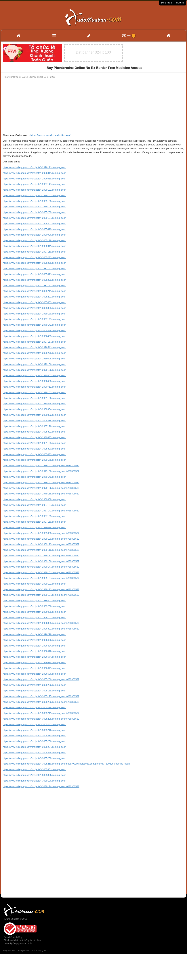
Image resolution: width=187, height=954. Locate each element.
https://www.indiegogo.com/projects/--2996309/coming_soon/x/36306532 (41, 623)
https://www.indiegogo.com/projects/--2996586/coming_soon (34, 673)
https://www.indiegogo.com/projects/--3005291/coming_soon (34, 296)
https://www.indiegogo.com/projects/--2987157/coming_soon (34, 341)
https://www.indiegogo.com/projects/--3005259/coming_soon (34, 752)
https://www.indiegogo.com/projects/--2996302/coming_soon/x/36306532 (41, 628)
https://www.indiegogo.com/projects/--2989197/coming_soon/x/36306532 (41, 594)
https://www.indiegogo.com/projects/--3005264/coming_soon (34, 747)
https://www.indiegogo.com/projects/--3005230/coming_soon (34, 735)
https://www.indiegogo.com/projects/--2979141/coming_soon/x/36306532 (41, 482)
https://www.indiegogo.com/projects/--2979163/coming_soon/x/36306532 (41, 465)
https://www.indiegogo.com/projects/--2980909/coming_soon (34, 499)
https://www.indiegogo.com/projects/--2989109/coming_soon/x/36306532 (41, 538)
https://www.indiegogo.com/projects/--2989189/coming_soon (34, 313)
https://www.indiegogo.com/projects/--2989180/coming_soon (34, 201)
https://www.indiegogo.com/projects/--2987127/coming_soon (34, 319)
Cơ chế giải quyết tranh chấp (18, 943)
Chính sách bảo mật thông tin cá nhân (22, 940)
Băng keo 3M (9, 950)
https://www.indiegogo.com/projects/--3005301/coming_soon (34, 431)
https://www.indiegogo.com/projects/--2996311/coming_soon (34, 173)
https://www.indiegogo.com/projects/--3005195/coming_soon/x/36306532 (41, 696)
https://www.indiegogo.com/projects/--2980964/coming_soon (34, 409)
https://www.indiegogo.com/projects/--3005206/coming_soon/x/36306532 (41, 679)
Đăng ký (180, 2)
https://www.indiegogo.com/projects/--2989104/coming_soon (34, 206)
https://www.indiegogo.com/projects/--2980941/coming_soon (34, 246)
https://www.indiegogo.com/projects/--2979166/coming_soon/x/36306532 (41, 488)
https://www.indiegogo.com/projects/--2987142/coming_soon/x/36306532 (41, 510)
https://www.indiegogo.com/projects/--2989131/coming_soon (34, 189)
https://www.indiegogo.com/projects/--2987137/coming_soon (34, 505)
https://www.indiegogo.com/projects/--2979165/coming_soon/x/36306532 (41, 493)
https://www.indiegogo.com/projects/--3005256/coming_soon (34, 262)
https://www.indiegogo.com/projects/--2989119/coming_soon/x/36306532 (41, 550)
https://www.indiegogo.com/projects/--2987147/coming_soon (34, 184)
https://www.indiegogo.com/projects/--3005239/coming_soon (34, 279)
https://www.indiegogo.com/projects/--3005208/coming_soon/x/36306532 (41, 718)
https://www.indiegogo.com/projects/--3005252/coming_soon (34, 758)
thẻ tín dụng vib (39, 950)
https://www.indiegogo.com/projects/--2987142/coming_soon (34, 268)
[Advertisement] (93, 106)
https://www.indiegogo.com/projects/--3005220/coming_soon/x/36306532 (41, 702)
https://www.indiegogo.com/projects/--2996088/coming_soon (34, 611)
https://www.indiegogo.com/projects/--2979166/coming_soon (34, 370)
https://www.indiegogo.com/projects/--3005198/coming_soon (34, 240)
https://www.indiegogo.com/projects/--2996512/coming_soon (34, 651)
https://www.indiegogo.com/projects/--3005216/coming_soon (34, 707)
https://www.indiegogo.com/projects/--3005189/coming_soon (34, 690)
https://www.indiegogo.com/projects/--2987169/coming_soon (34, 521)
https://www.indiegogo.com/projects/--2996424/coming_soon (34, 645)
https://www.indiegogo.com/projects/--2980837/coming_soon (34, 437)
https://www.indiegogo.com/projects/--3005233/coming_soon (34, 257)
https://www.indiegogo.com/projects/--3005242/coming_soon (34, 730)
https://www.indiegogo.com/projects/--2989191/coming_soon (34, 583)
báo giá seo (23, 950)
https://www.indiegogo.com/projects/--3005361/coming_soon (34, 769)
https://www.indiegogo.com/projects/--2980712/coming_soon (34, 386)
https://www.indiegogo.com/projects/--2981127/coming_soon (34, 285)
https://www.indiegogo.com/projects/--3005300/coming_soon (34, 448)
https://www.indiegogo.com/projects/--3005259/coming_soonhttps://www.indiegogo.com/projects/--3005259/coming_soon (66, 763)
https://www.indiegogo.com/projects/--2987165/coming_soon (34, 516)
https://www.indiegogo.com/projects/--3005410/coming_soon (34, 229)
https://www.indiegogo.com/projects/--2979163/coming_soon (34, 392)
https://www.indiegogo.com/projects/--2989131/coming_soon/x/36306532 (41, 555)
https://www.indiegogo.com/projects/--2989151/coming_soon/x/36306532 (41, 572)
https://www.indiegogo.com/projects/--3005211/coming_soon (34, 291)
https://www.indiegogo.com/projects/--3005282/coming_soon (34, 212)
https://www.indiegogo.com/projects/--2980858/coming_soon (34, 403)
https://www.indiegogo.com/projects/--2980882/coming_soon (34, 415)
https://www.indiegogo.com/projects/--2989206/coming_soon (34, 606)
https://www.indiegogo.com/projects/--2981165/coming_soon (34, 443)
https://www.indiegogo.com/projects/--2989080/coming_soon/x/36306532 (41, 533)
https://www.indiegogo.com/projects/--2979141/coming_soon (34, 324)
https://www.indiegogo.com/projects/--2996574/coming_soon (34, 656)
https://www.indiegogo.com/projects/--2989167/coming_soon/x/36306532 (41, 578)
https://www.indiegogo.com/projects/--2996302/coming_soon (34, 223)
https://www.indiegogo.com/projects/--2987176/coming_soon (34, 426)
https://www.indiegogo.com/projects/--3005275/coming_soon (34, 353)
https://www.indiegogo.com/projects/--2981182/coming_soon (34, 398)
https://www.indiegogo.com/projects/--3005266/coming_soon (34, 741)
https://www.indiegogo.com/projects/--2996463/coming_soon (34, 336)
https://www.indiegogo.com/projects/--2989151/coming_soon (34, 195)
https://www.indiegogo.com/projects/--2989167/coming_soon (34, 218)
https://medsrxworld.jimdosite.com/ (50, 135)
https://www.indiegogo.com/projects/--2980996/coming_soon (34, 234)
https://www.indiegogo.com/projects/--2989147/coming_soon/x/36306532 (41, 566)
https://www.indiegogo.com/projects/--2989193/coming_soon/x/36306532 (41, 589)
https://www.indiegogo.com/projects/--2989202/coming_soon (34, 600)
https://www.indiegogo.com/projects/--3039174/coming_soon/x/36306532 (41, 786)
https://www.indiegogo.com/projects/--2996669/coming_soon (34, 178)
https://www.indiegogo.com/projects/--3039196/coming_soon (34, 780)
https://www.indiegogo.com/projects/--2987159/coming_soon (34, 251)
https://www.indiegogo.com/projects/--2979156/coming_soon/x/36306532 (41, 471)
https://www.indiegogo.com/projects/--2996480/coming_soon (34, 381)
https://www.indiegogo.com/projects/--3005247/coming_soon (34, 724)
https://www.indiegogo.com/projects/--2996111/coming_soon (34, 167)
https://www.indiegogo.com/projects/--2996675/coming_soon (34, 662)
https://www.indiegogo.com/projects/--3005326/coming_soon (34, 775)
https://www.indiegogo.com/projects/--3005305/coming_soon (34, 308)
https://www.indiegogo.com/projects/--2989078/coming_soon (34, 527)
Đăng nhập (166, 2)
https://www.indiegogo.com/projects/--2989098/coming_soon (34, 358)
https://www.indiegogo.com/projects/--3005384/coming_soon (34, 420)
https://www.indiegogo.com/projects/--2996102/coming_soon (34, 617)
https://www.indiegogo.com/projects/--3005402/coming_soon (34, 302)
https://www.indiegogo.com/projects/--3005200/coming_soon (34, 685)
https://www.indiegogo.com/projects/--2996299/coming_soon (34, 634)
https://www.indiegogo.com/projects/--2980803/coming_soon (34, 375)
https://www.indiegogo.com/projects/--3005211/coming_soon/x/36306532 (41, 713)
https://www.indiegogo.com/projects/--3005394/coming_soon (34, 330)
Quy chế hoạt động (13, 937)
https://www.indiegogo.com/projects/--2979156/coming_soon (34, 364)
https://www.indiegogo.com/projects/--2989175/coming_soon (34, 459)
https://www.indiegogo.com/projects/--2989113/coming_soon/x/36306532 (41, 544)
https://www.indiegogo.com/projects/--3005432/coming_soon (34, 454)
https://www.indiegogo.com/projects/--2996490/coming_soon (34, 640)
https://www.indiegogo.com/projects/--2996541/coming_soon (34, 347)
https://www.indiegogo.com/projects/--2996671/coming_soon (34, 668)
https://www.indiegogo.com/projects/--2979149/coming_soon (34, 476)
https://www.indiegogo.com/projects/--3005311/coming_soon (34, 274)
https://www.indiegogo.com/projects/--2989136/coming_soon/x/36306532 (41, 561)
